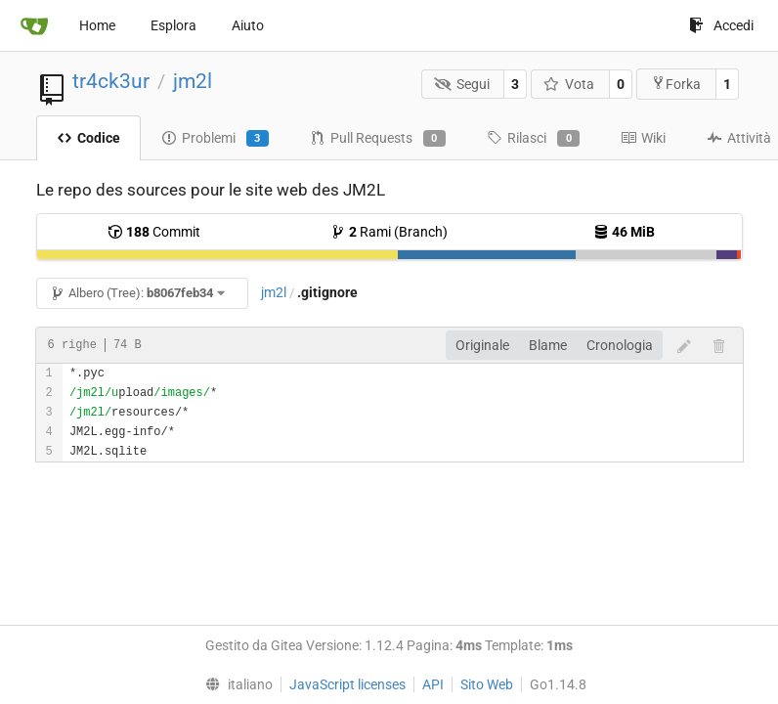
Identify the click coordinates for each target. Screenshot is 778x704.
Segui (462, 84)
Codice (88, 138)
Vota (569, 84)
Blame (548, 345)
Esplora (173, 25)
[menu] (234, 684)
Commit (154, 232)
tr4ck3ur (111, 81)
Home (97, 25)
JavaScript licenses (347, 684)
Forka (676, 83)
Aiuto (248, 25)
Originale (482, 345)
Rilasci (533, 139)
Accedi (721, 25)
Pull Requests (378, 139)
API (433, 684)
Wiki (643, 138)
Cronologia (619, 345)
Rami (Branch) (389, 232)
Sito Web (486, 684)
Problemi (215, 139)
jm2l (192, 81)
